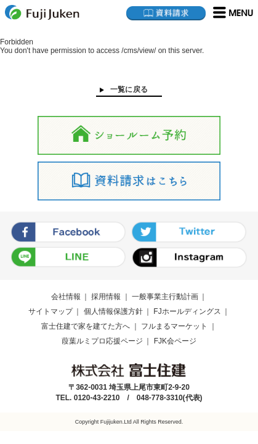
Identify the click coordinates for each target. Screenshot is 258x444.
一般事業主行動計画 (165, 296)
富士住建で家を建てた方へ (85, 326)
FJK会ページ (175, 341)
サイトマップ (50, 311)
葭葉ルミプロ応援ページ (102, 341)
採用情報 (106, 296)
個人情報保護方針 (113, 311)
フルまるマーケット (174, 326)
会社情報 (66, 296)
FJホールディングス (186, 311)
